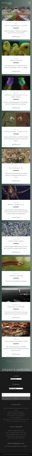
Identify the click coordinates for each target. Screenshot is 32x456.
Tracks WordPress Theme (10, 454)
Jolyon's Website (16, 369)
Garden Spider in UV (16, 204)
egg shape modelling (18, 437)
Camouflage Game (16, 241)
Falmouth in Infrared (16, 307)
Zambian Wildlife (16, 276)
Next (23, 361)
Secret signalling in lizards (16, 26)
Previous (9, 361)
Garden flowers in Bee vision (15, 412)
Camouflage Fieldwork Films (16, 341)
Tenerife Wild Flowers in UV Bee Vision (16, 96)
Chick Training (16, 60)
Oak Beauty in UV (16, 168)
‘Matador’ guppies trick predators (16, 413)
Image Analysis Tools (18, 430)
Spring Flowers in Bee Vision (16, 131)
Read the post (16, 36)
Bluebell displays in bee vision (19, 432)
